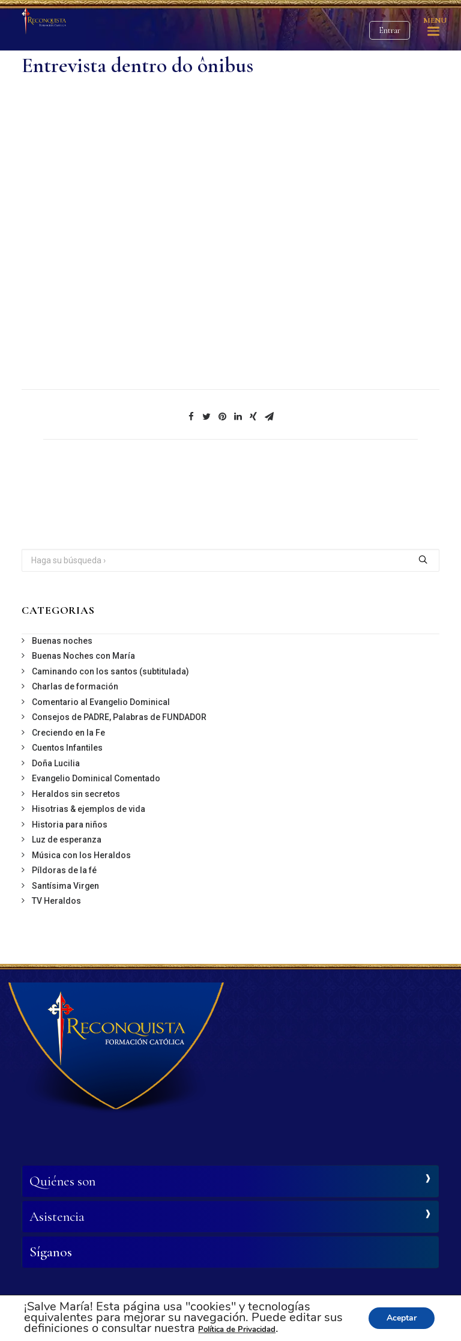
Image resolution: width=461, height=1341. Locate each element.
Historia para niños (69, 824)
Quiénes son (62, 1181)
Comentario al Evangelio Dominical (101, 702)
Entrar (389, 30)
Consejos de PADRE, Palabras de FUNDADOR (119, 717)
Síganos (50, 1252)
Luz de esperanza (66, 839)
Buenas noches (62, 641)
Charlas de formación (75, 686)
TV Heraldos (56, 901)
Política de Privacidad (237, 1329)
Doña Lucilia (56, 763)
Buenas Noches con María (83, 656)
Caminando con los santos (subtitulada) (110, 671)
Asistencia (57, 1216)
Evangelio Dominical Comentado (96, 778)
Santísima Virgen (65, 886)
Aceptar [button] (402, 1318)
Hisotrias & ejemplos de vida (88, 809)
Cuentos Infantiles (67, 747)
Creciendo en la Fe (68, 732)
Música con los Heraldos (81, 855)
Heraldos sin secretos (76, 794)
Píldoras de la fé (64, 870)
